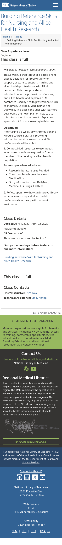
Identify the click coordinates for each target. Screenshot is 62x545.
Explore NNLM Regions (30, 441)
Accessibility (31, 521)
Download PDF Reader (31, 525)
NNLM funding (40, 331)
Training (17, 36)
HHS (33, 531)
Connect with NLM (31, 471)
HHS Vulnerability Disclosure (31, 512)
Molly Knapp (39, 298)
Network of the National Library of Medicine (31, 359)
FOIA (31, 508)
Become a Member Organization (31, 321)
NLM (14, 531)
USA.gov (45, 531)
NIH (24, 531)
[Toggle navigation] (55, 5)
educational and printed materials (23, 338)
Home (6, 36)
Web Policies (31, 504)
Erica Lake (31, 293)
